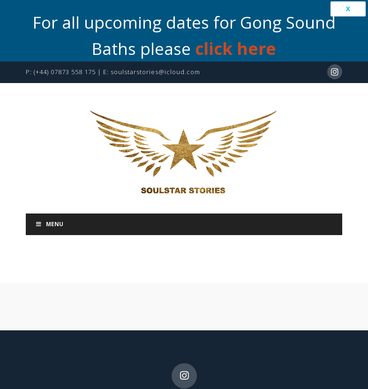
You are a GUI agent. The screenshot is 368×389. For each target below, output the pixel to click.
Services (153, 358)
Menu (49, 179)
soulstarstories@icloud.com (155, 27)
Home (60, 358)
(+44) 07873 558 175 (65, 27)
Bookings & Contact (229, 358)
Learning (151, 368)
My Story (104, 358)
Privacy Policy (216, 368)
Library (303, 358)
